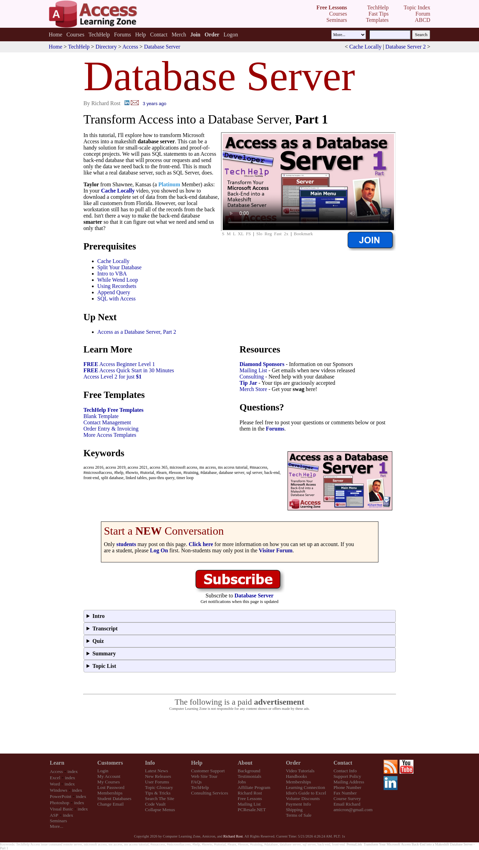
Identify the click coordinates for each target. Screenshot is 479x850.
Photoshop (59, 802)
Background (249, 770)
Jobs (242, 781)
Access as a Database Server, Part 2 (136, 332)
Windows (59, 790)
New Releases (158, 776)
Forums (122, 34)
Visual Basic (61, 808)
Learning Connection (305, 787)
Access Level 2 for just (113, 377)
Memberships (110, 793)
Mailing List (253, 370)
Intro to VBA (112, 274)
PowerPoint (60, 796)
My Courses (108, 781)
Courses (76, 34)
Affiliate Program (254, 787)
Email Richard (346, 804)
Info (150, 763)
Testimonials (249, 776)
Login (103, 770)
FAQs (196, 781)
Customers (110, 763)
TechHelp (99, 34)
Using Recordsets (116, 286)
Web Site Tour (204, 776)
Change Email (110, 804)
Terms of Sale (298, 815)
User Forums (157, 781)
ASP (54, 815)
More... (56, 826)
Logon (230, 34)
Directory (106, 47)
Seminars (58, 820)
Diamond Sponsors (262, 364)
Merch (179, 34)
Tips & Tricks (158, 793)
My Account (108, 776)
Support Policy (347, 776)
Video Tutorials (300, 770)
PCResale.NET (252, 809)
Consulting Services (209, 793)
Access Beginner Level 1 (119, 364)
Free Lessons (250, 798)
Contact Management (107, 422)
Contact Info (345, 770)
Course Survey (347, 798)
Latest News (156, 770)
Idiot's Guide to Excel (306, 793)
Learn (57, 763)
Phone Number (347, 787)
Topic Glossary (159, 787)
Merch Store (253, 389)
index (73, 771)
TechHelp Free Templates (114, 410)
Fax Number (345, 793)
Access (130, 47)
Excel (55, 777)
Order (293, 763)
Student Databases (114, 798)
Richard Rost (250, 793)
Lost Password (111, 787)
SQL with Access (116, 298)
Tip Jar (248, 383)
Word (55, 784)
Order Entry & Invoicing (111, 429)
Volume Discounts (303, 798)
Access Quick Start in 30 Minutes (129, 370)
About (245, 763)
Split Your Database (119, 267)
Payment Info (298, 804)
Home (55, 34)
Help (140, 34)
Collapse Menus (160, 809)
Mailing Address (348, 781)
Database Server (162, 47)
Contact (159, 34)
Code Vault (155, 804)
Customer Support (208, 770)
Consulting (252, 377)
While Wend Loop (117, 280)
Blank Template (101, 416)
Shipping (294, 809)
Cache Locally (365, 47)
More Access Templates (110, 435)
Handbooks (296, 776)
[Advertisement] (239, 732)
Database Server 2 (405, 47)
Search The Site (159, 798)
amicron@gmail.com (353, 809)
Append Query (113, 292)
